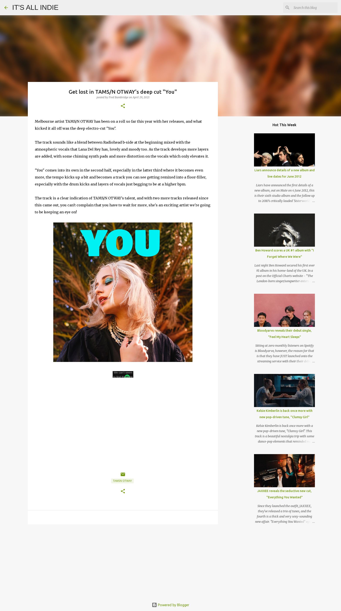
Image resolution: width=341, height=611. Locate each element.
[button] (122, 106)
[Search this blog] (315, 7)
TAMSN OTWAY (122, 480)
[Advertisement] (123, 561)
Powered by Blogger (170, 605)
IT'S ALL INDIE (35, 7)
